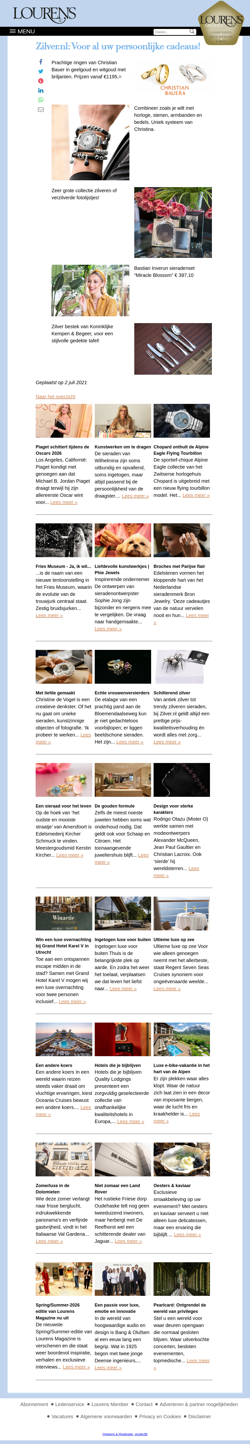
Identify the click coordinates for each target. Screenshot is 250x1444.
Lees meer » (63, 502)
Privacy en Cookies (160, 1416)
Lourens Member (110, 1404)
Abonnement (34, 1404)
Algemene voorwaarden (106, 1416)
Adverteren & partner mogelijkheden (199, 1404)
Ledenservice (69, 1404)
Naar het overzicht (55, 396)
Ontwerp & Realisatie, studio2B (125, 1434)
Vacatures (62, 1416)
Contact (144, 1404)
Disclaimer (199, 1416)
